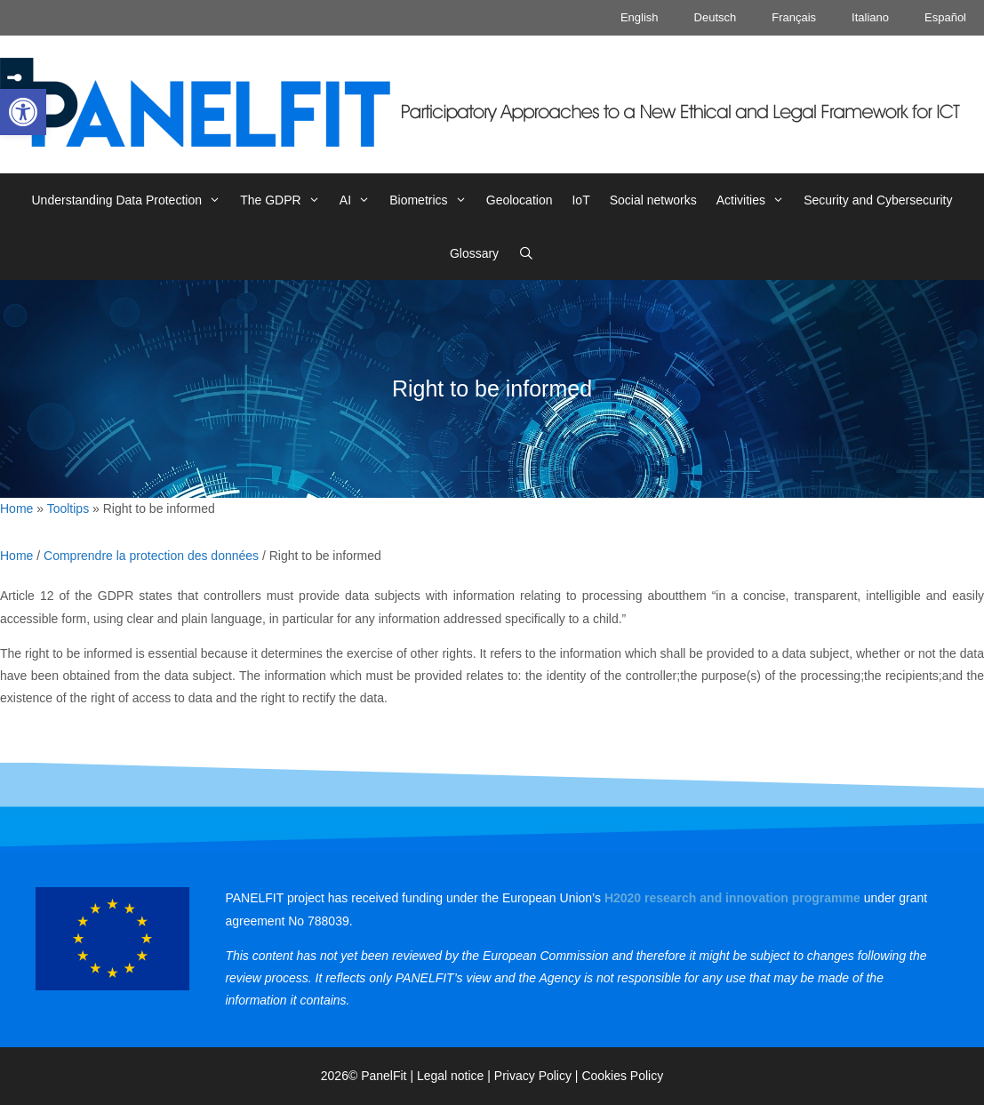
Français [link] (794, 17)
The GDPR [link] (285, 200)
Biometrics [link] (432, 200)
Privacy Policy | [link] (538, 1076)
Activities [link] (755, 200)
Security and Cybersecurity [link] (878, 200)
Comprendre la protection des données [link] (151, 555)
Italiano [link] (870, 17)
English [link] (639, 17)
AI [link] (360, 200)
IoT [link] (580, 200)
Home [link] (16, 508)
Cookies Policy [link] (622, 1076)
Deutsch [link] (715, 17)
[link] (23, 112)
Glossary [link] (474, 253)
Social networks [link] (653, 200)
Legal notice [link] (450, 1076)
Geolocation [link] (519, 200)
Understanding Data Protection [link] (131, 200)
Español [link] (945, 17)
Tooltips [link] (68, 508)
